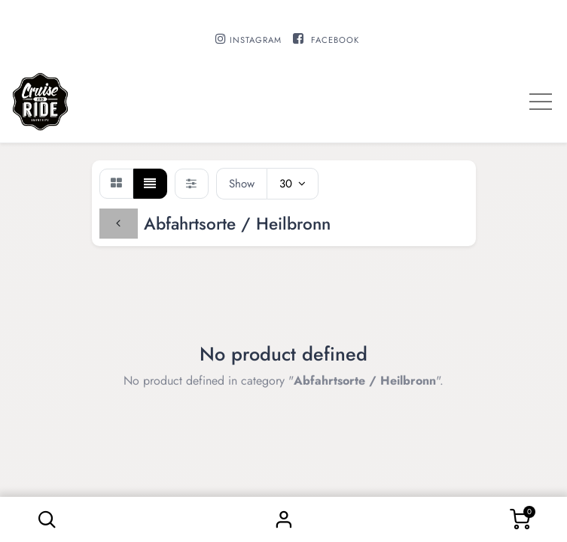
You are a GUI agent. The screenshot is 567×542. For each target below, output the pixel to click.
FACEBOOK (335, 40)
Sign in (284, 519)
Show (242, 183)
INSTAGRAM (256, 40)
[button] (47, 519)
